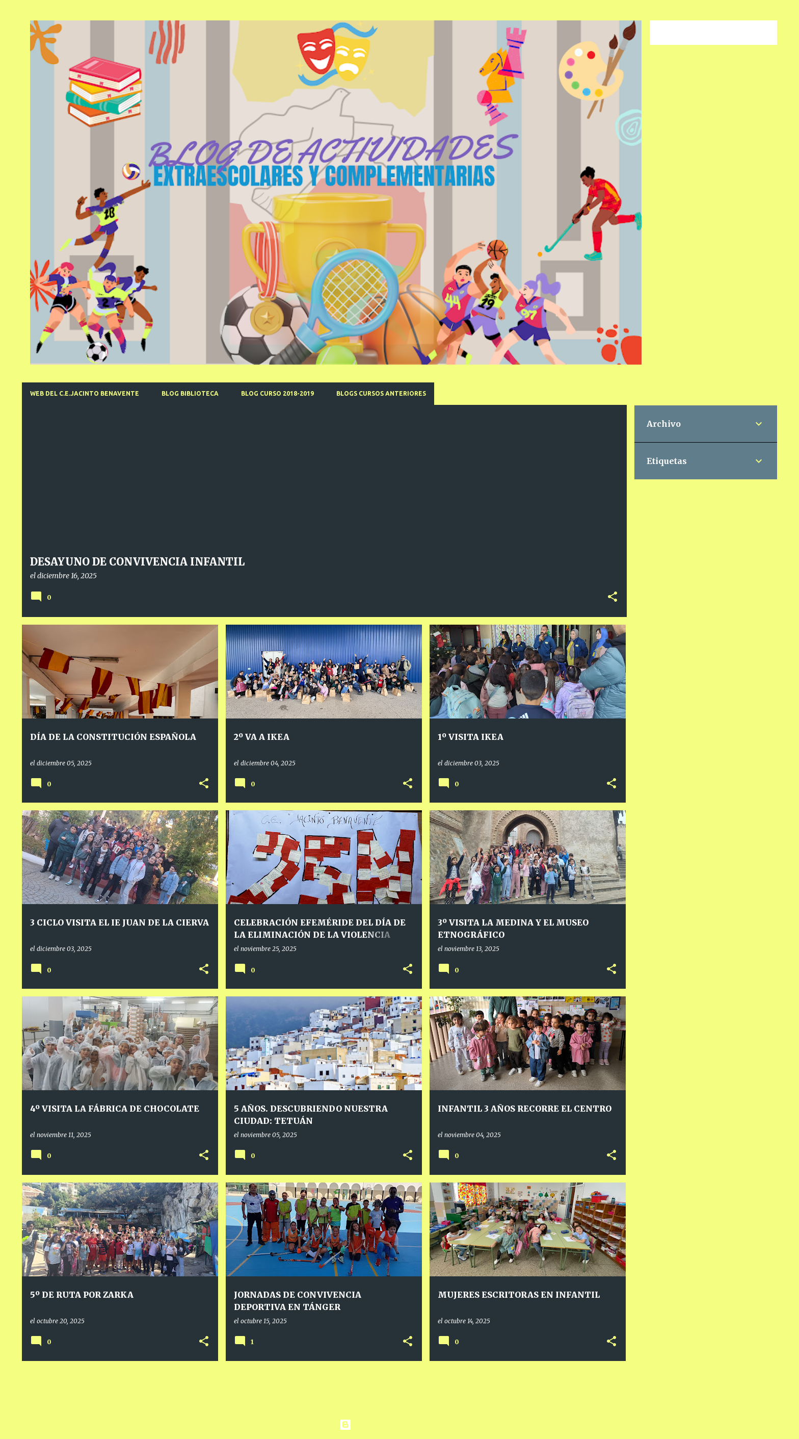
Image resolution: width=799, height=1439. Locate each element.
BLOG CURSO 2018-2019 (277, 393)
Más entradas (324, 1390)
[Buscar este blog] (723, 32)
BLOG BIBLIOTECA (190, 393)
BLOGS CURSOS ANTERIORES (381, 393)
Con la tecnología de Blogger (399, 1424)
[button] (612, 597)
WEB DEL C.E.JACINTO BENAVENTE (84, 393)
